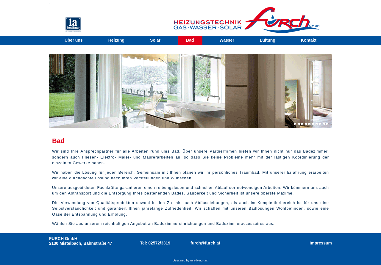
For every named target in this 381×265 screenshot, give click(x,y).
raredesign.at (198, 260)
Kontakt (308, 40)
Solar (155, 40)
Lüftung (267, 40)
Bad (190, 40)
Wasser (227, 40)
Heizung (116, 40)
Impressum (321, 243)
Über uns (74, 40)
